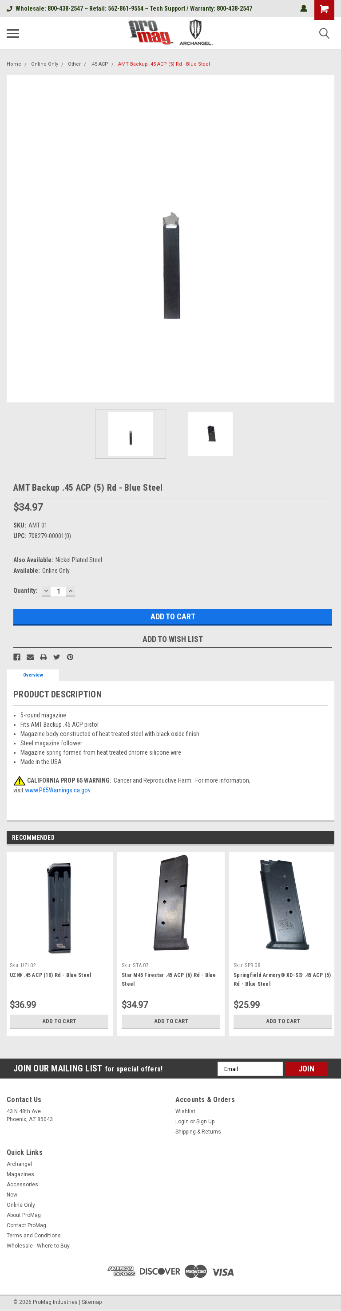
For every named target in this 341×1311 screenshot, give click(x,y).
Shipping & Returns (198, 1132)
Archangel (19, 1164)
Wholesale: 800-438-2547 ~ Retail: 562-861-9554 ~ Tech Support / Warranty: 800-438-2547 (129, 8)
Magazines (20, 1174)
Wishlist (185, 1111)
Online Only (44, 64)
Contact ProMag (26, 1225)
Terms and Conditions (34, 1235)
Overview (33, 675)
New (12, 1195)
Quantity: (25, 590)
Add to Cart (59, 1021)
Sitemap (92, 1302)
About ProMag (24, 1215)
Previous (316, 838)
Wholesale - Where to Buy (38, 1246)
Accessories (22, 1184)
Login (182, 1121)
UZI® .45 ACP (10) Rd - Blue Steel (50, 975)
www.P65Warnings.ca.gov (58, 790)
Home (14, 64)
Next (329, 838)
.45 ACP (99, 64)
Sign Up (205, 1121)
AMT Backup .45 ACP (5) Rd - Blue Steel (164, 64)
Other (74, 64)
